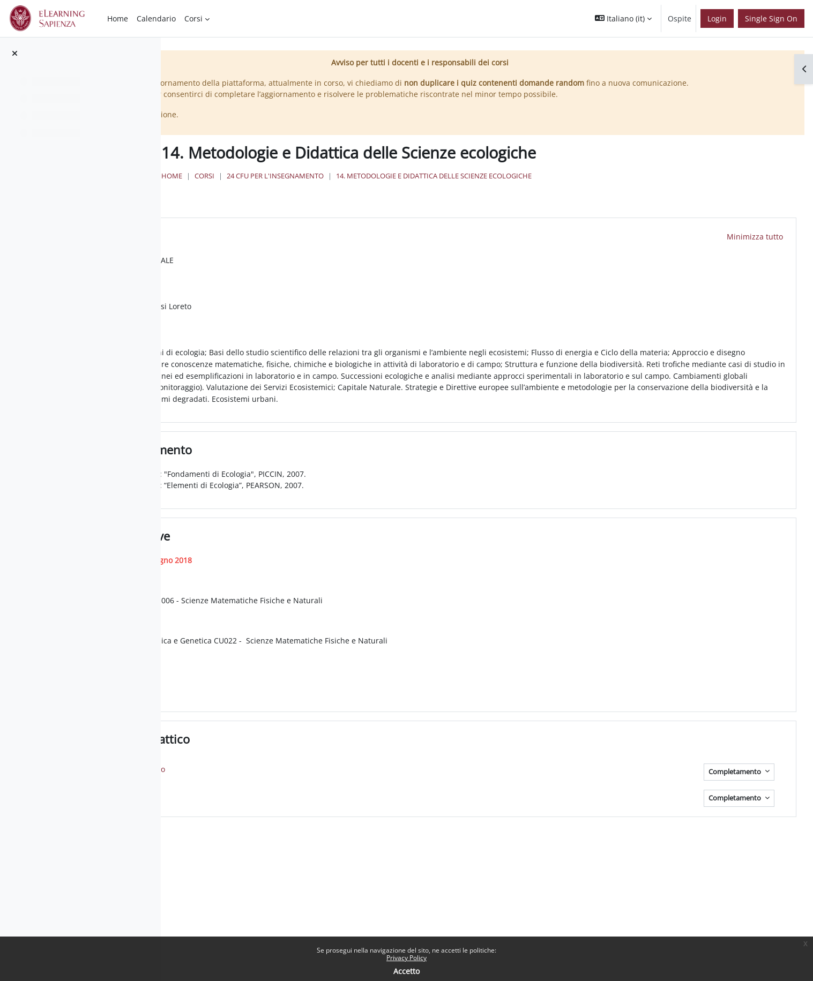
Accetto (406, 971)
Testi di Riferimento (324, 463)
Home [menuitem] (117, 18)
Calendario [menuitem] (156, 18)
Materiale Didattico (323, 752)
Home (327, 187)
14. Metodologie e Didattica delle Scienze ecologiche (589, 187)
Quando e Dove (313, 550)
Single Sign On (771, 18)
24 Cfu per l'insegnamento (430, 187)
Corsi (360, 187)
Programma (303, 238)
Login (717, 18)
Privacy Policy (406, 957)
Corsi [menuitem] (193, 18)
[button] (623, 18)
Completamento (735, 785)
